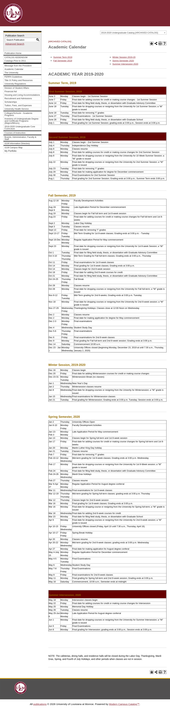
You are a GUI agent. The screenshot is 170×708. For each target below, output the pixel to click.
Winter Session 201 (121, 57)
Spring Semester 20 (121, 60)
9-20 (133, 57)
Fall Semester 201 (62, 60)
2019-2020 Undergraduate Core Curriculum (19, 127)
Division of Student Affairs (16, 88)
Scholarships (10, 102)
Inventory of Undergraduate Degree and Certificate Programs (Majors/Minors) (21, 120)
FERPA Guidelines (13, 77)
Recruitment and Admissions (18, 98)
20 (132, 60)
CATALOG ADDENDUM (15, 57)
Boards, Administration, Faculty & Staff (20, 138)
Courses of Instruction (15, 133)
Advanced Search (14, 44)
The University (11, 72)
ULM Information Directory (17, 143)
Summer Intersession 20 (124, 64)
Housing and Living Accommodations (22, 95)
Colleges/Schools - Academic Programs (18, 114)
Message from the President (18, 65)
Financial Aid (10, 91)
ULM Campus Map (13, 147)
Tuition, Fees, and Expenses (18, 105)
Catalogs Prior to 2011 (15, 61)
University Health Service (16, 109)
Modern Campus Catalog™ (124, 704)
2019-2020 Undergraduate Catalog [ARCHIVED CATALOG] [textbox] (129, 32)
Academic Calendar (13, 69)
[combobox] (133, 33)
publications (39, 704)
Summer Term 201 (62, 57)
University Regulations (15, 84)
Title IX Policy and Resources (18, 80)
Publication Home (12, 53)
